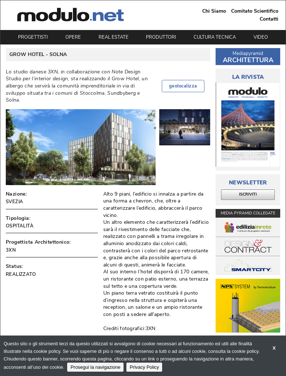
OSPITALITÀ (20, 226)
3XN (11, 250)
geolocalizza (183, 86)
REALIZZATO (21, 274)
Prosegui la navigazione (95, 367)
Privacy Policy (144, 367)
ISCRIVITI (248, 194)
